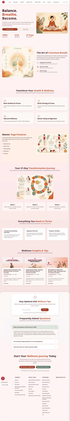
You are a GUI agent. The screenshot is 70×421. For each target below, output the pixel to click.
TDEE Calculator (31, 378)
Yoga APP (22, 2)
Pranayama (15, 2)
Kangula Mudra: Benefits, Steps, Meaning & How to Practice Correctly (12, 268)
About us (49, 2)
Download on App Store (43, 363)
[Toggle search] (64, 2)
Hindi (44, 2)
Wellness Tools (29, 2)
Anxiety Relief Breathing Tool (34, 376)
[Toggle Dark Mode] (67, 2)
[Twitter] (65, 376)
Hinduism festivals (46, 409)
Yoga (10, 2)
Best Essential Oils (46, 398)
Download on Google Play (27, 363)
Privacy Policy (31, 387)
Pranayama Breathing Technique (46, 395)
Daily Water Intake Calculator (34, 392)
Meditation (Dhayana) (46, 392)
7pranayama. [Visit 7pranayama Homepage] (34, 419)
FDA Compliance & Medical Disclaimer (20, 384)
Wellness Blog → (26, 29)
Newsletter (17, 389)
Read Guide (6, 280)
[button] (7, 381)
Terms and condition (19, 386)
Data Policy (17, 381)
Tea (43, 411)
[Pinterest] (61, 376)
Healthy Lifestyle (45, 383)
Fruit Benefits (45, 387)
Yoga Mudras (56, 2)
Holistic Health (45, 402)
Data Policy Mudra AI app (20, 391)
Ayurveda (44, 385)
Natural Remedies (45, 389)
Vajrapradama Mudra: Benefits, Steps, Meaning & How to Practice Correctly (34, 268)
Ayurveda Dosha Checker (33, 381)
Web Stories (30, 383)
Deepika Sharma (8, 271)
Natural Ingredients (46, 404)
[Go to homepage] (7, 375)
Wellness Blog (37, 2)
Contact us (17, 378)
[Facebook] (57, 376)
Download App (9, 29)
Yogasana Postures (46, 376)
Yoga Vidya (44, 400)
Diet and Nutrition (46, 378)
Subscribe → (45, 306)
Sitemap (30, 385)
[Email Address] (30, 306)
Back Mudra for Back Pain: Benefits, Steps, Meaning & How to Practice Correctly (57, 268)
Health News (44, 406)
